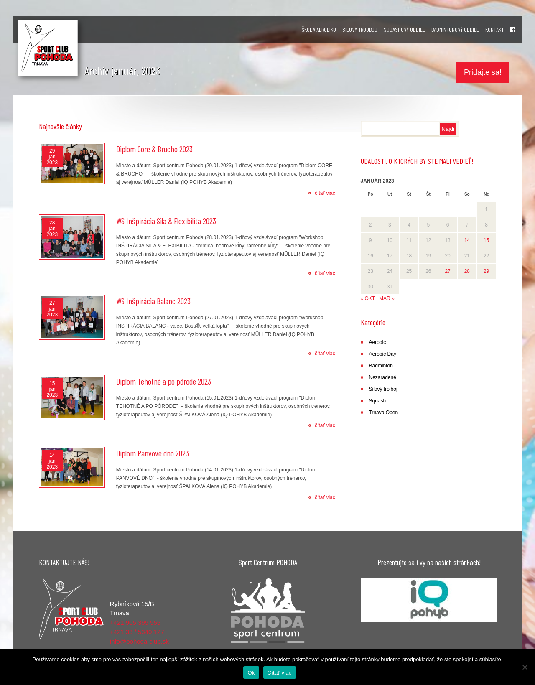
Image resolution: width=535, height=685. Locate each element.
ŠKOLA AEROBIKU (319, 29)
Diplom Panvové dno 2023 (152, 453)
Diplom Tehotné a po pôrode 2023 (163, 381)
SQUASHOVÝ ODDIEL (404, 29)
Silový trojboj (383, 389)
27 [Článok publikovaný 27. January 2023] (447, 271)
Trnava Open (383, 412)
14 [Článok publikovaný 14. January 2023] (467, 240)
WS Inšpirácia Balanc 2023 (153, 301)
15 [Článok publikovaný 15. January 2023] (486, 240)
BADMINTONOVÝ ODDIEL (455, 29)
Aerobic (377, 342)
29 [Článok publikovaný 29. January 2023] (486, 271)
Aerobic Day (382, 354)
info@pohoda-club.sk (139, 641)
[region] (429, 600)
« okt (368, 298)
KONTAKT (494, 29)
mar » (387, 298)
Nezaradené (382, 377)
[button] (429, 600)
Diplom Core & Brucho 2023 (154, 149)
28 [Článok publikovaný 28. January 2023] (467, 271)
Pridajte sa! (483, 72)
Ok (251, 673)
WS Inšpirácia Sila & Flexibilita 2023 (166, 221)
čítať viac (325, 193)
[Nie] (524, 667)
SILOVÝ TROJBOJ (359, 29)
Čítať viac (280, 673)
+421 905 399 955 (135, 622)
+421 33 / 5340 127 (137, 631)
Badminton (381, 366)
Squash (377, 401)
